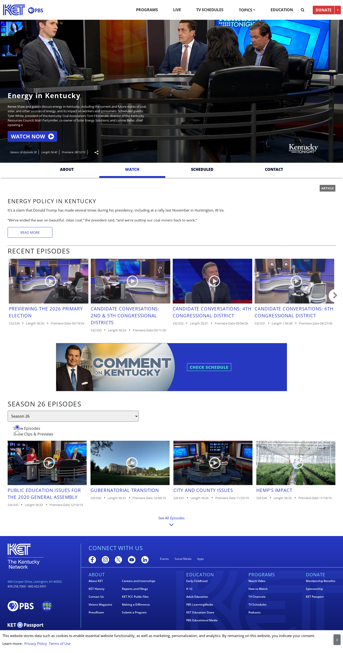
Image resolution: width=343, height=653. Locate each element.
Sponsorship (314, 589)
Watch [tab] (132, 169)
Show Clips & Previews (33, 434)
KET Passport (315, 597)
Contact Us (96, 597)
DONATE (324, 10)
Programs (147, 9)
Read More (30, 232)
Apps (200, 559)
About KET (96, 581)
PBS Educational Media (201, 620)
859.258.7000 (17, 586)
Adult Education (197, 597)
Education (282, 9)
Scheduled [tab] (202, 169)
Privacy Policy (35, 643)
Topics (245, 10)
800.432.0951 (37, 586)
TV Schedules (209, 9)
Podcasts (254, 612)
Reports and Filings (135, 589)
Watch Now (32, 136)
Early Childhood (196, 581)
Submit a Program (134, 612)
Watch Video (256, 581)
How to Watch (258, 589)
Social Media (183, 559)
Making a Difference (136, 605)
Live (177, 9)
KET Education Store (200, 612)
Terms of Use (60, 643)
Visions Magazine (100, 605)
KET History (96, 589)
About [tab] (67, 169)
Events (164, 559)
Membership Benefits (320, 581)
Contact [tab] (274, 169)
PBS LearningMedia (199, 605)
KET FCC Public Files (135, 597)
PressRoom (96, 612)
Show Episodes (26, 428)
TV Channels (257, 597)
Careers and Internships (138, 581)
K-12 (189, 589)
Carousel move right (335, 295)
